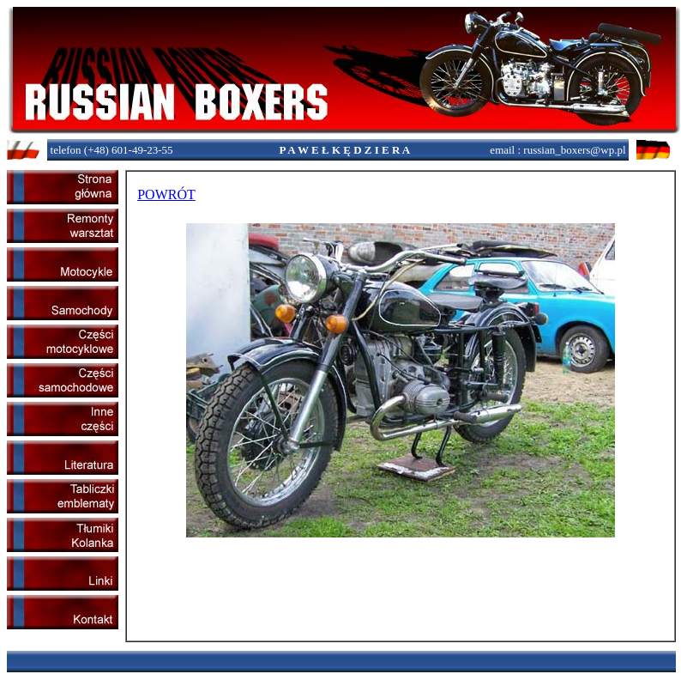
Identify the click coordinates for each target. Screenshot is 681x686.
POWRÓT (166, 194)
